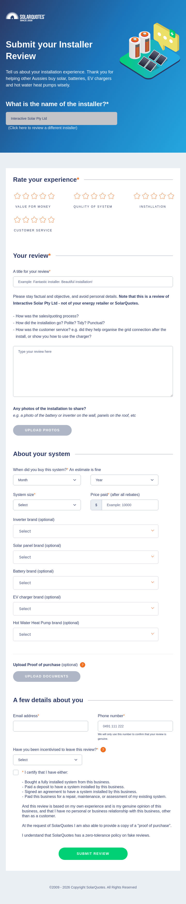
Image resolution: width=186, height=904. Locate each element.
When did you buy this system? (57, 470)
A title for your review (32, 271)
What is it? (82, 664)
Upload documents (41, 676)
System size (24, 495)
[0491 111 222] (135, 726)
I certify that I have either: (45, 772)
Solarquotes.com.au (93, 16)
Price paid (115, 495)
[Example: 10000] (124, 505)
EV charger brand (37, 597)
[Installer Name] (61, 118)
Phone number (111, 716)
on (17, 196)
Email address (26, 716)
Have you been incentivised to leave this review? (60, 749)
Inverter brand (33, 520)
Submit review (93, 854)
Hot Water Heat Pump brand (46, 623)
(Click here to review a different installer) (42, 128)
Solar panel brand (37, 545)
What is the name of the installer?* (57, 104)
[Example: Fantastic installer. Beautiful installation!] (93, 281)
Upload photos (36, 430)
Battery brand (33, 571)
